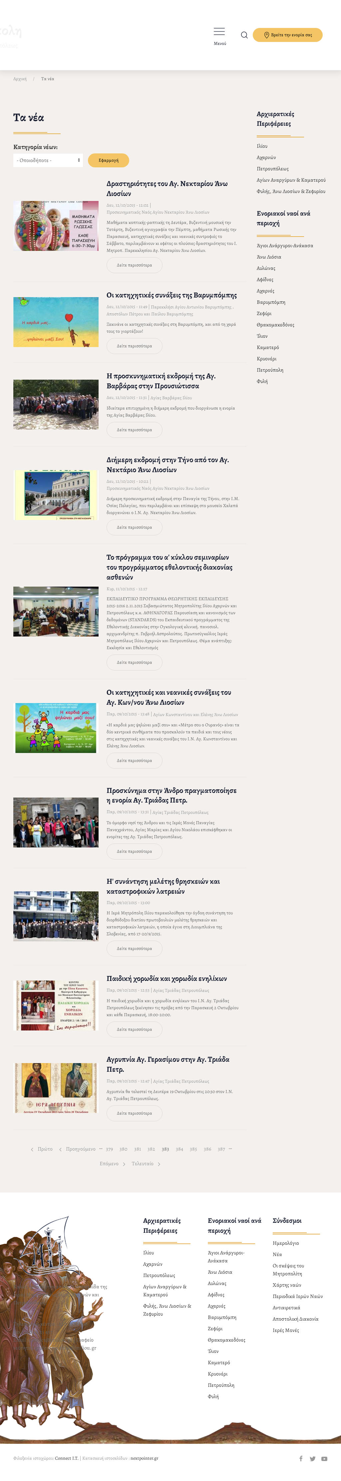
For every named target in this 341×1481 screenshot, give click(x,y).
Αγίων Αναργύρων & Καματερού (291, 185)
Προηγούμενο (77, 1154)
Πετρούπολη (270, 375)
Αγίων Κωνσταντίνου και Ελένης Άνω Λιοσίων (195, 720)
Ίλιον (262, 341)
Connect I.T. (67, 1464)
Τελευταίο (146, 1169)
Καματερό (268, 353)
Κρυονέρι (266, 364)
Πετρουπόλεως (273, 174)
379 (111, 1154)
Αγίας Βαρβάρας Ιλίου (171, 403)
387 (223, 1154)
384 (181, 1154)
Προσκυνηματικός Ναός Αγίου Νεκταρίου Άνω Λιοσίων (158, 218)
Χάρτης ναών (287, 1290)
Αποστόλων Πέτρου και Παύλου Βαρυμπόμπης (150, 319)
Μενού (220, 43)
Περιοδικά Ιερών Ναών (298, 1302)
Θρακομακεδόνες (275, 330)
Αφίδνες (265, 285)
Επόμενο (112, 1169)
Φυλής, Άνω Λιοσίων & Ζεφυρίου (291, 197)
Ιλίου (262, 151)
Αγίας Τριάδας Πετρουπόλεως (180, 818)
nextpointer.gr (144, 1464)
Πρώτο (42, 1154)
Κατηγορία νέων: (35, 152)
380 (125, 1154)
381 (139, 1154)
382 (153, 1154)
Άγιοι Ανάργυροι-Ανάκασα (285, 251)
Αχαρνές (265, 296)
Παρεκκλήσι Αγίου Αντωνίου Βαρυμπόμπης (191, 312)
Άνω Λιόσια (269, 262)
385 (195, 1154)
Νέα (277, 1260)
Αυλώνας (266, 274)
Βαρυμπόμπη (271, 307)
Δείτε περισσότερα (134, 271)
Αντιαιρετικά (286, 1313)
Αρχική (20, 84)
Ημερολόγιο (286, 1248)
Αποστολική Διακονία (296, 1324)
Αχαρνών (266, 163)
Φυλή (262, 387)
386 (209, 1154)
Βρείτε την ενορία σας (287, 35)
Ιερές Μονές (286, 1336)
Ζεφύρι (264, 319)
